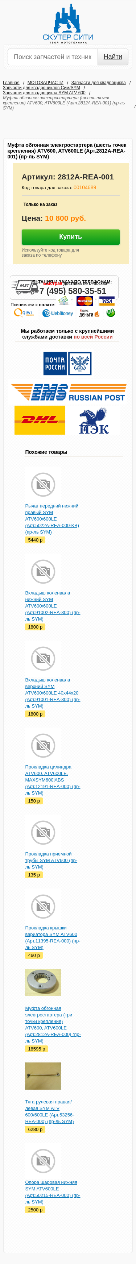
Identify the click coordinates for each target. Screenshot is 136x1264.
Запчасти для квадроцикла (98, 82)
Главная (11, 82)
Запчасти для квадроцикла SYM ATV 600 (44, 92)
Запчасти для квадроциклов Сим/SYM (41, 87)
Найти (113, 56)
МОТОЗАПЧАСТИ (45, 82)
